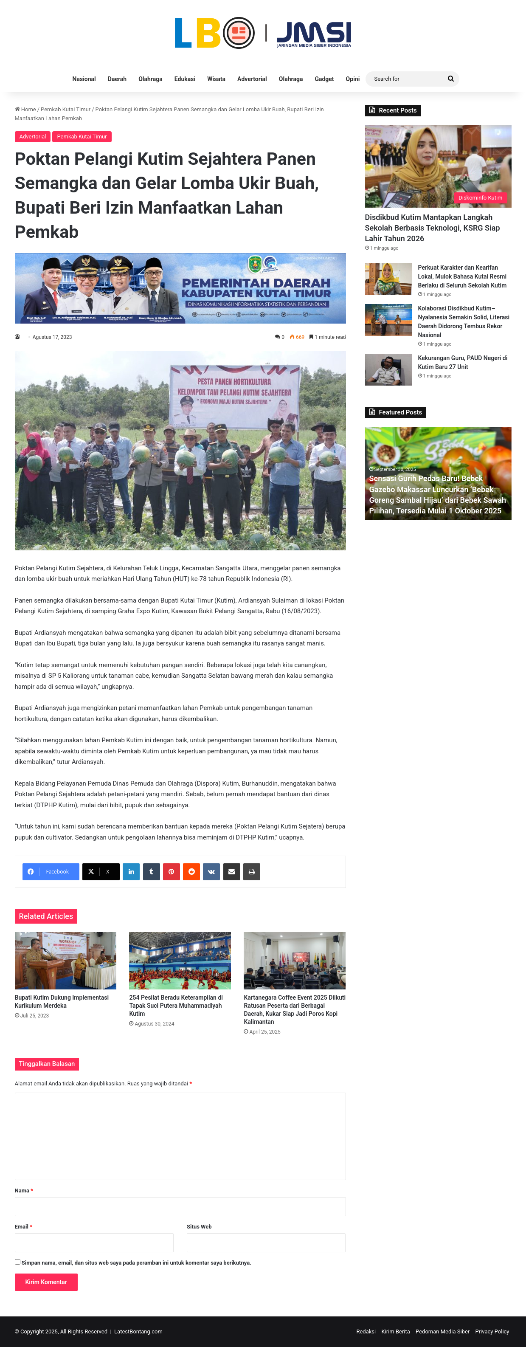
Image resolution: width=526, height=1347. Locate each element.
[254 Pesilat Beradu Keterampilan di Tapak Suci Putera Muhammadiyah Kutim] (180, 960)
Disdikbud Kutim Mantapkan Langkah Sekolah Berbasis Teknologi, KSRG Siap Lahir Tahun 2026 (432, 228)
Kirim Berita (395, 1331)
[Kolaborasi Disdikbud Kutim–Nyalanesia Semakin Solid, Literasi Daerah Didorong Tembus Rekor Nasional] (388, 320)
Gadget (324, 79)
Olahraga (150, 79)
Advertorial (252, 79)
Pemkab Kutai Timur (65, 109)
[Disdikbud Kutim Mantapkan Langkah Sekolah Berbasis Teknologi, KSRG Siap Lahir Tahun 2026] (438, 166)
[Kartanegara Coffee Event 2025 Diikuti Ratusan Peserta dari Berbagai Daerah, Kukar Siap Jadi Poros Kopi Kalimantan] (295, 960)
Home (25, 109)
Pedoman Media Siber (443, 1331)
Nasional (84, 79)
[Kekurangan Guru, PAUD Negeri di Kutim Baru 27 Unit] (388, 370)
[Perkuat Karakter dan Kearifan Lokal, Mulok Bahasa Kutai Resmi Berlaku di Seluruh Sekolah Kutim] (388, 279)
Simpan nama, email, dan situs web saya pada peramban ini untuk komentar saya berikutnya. (136, 1263)
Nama (24, 1190)
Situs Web (199, 1226)
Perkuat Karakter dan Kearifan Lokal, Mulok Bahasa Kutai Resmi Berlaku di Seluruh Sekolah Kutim (462, 276)
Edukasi (184, 79)
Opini (353, 79)
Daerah (117, 79)
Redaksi (366, 1331)
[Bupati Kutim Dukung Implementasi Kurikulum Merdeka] (66, 960)
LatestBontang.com (138, 1331)
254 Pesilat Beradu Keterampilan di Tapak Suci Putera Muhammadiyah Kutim (175, 1005)
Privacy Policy (492, 1331)
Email (24, 1226)
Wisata (216, 79)
